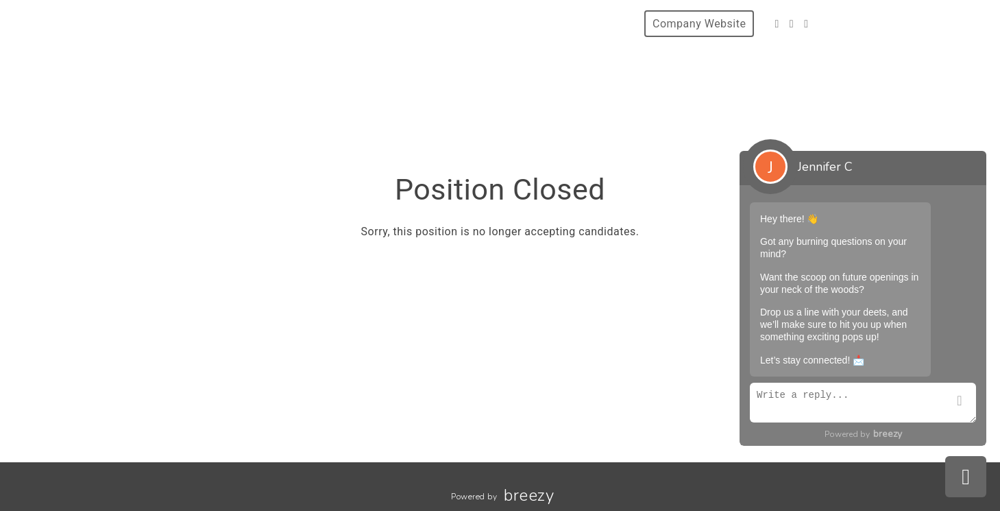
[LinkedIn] (806, 23)
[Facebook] (777, 23)
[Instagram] (792, 23)
